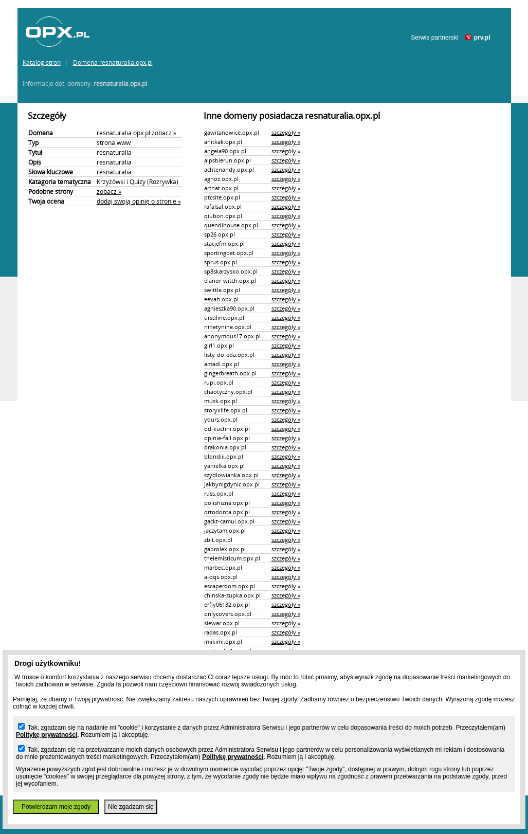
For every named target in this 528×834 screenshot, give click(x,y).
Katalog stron (42, 62)
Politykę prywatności (46, 734)
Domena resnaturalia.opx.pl (113, 62)
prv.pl (482, 37)
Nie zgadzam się (131, 806)
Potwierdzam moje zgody (56, 806)
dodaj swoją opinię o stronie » (139, 201)
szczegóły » (285, 132)
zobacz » (164, 133)
